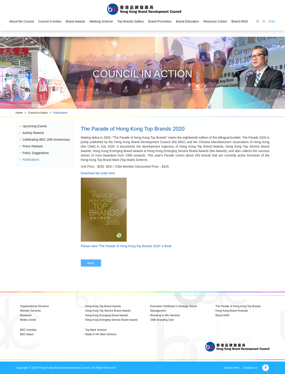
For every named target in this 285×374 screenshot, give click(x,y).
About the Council (21, 21)
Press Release (32, 146)
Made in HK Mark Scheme (100, 334)
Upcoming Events (34, 126)
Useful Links (232, 367)
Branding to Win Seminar (165, 315)
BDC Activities (28, 329)
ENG (272, 21)
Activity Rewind (33, 133)
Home (19, 112)
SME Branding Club (162, 319)
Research (25, 315)
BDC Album (27, 334)
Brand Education (187, 21)
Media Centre (28, 319)
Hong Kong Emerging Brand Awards (106, 315)
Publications (60, 112)
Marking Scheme (101, 21)
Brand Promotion (160, 21)
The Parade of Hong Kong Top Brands (238, 306)
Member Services (30, 310)
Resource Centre (215, 21)
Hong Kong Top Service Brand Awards (108, 310)
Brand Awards (75, 21)
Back (91, 263)
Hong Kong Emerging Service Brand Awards (111, 319)
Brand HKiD (240, 21)
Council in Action (49, 21)
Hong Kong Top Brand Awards (103, 306)
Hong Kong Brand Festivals (232, 310)
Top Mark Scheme (96, 329)
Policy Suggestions (35, 153)
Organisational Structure (34, 306)
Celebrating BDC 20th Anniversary (46, 139)
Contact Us (250, 367)
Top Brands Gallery (130, 21)
